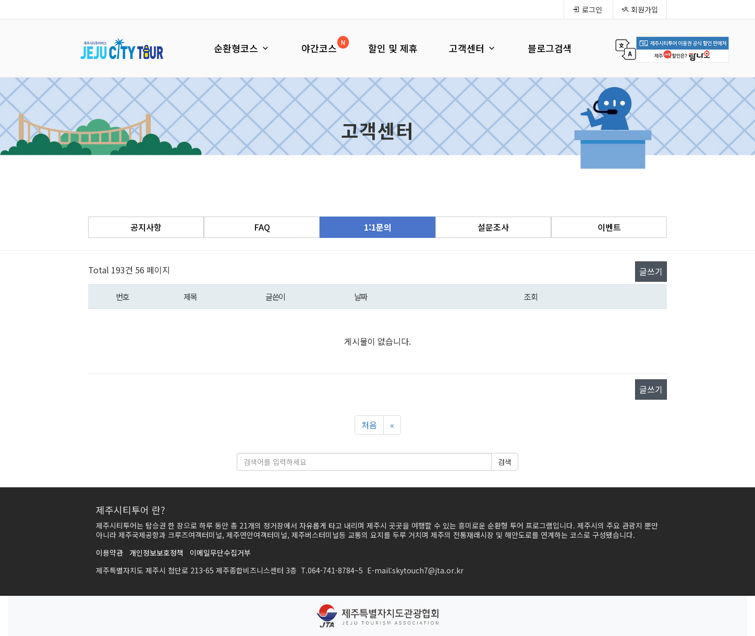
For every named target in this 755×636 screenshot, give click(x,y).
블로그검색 (550, 48)
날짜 (360, 296)
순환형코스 (242, 48)
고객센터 (472, 48)
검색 (505, 462)
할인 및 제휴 (393, 48)
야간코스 (319, 48)
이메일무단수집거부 (220, 552)
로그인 (587, 9)
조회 (530, 296)
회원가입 (640, 9)
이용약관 (109, 552)
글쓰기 (651, 271)
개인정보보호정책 (156, 552)
